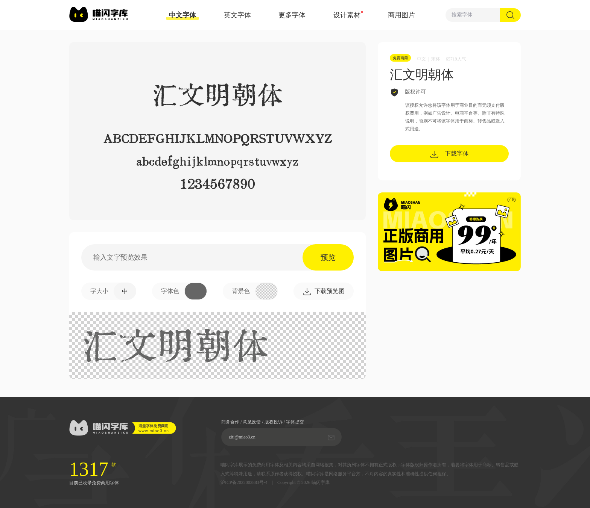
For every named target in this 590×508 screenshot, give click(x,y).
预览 (328, 257)
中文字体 (182, 15)
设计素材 (346, 15)
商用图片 (401, 15)
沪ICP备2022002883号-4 (244, 482)
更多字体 (292, 15)
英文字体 (237, 15)
